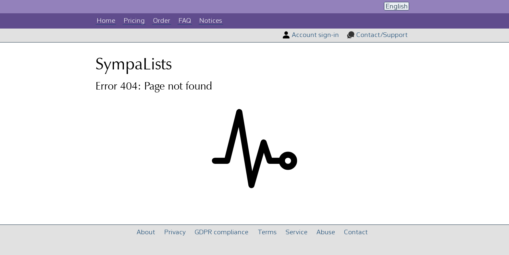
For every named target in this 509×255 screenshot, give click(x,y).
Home (106, 21)
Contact (356, 232)
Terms (267, 232)
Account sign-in (315, 35)
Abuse (326, 232)
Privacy (175, 232)
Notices (210, 21)
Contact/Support (382, 35)
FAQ (185, 21)
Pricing (134, 21)
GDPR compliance (221, 232)
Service (296, 232)
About (146, 232)
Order (161, 21)
